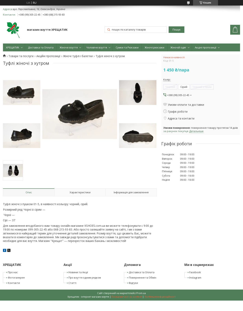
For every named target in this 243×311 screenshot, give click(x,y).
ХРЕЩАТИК (12, 47)
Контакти (14, 283)
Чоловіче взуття (96, 47)
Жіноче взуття (69, 47)
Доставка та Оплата (41, 47)
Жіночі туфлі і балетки (78, 56)
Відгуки (133, 283)
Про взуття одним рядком (84, 277)
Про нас (13, 272)
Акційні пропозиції (48, 56)
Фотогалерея (16, 277)
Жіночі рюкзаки (154, 47)
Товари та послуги (20, 56)
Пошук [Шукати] (176, 29)
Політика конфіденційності (160, 296)
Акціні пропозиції (205, 47)
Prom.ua (141, 293)
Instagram (195, 277)
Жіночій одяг (178, 47)
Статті (72, 283)
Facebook (195, 272)
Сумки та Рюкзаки (127, 47)
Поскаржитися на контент (127, 296)
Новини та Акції (78, 272)
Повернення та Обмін (142, 277)
